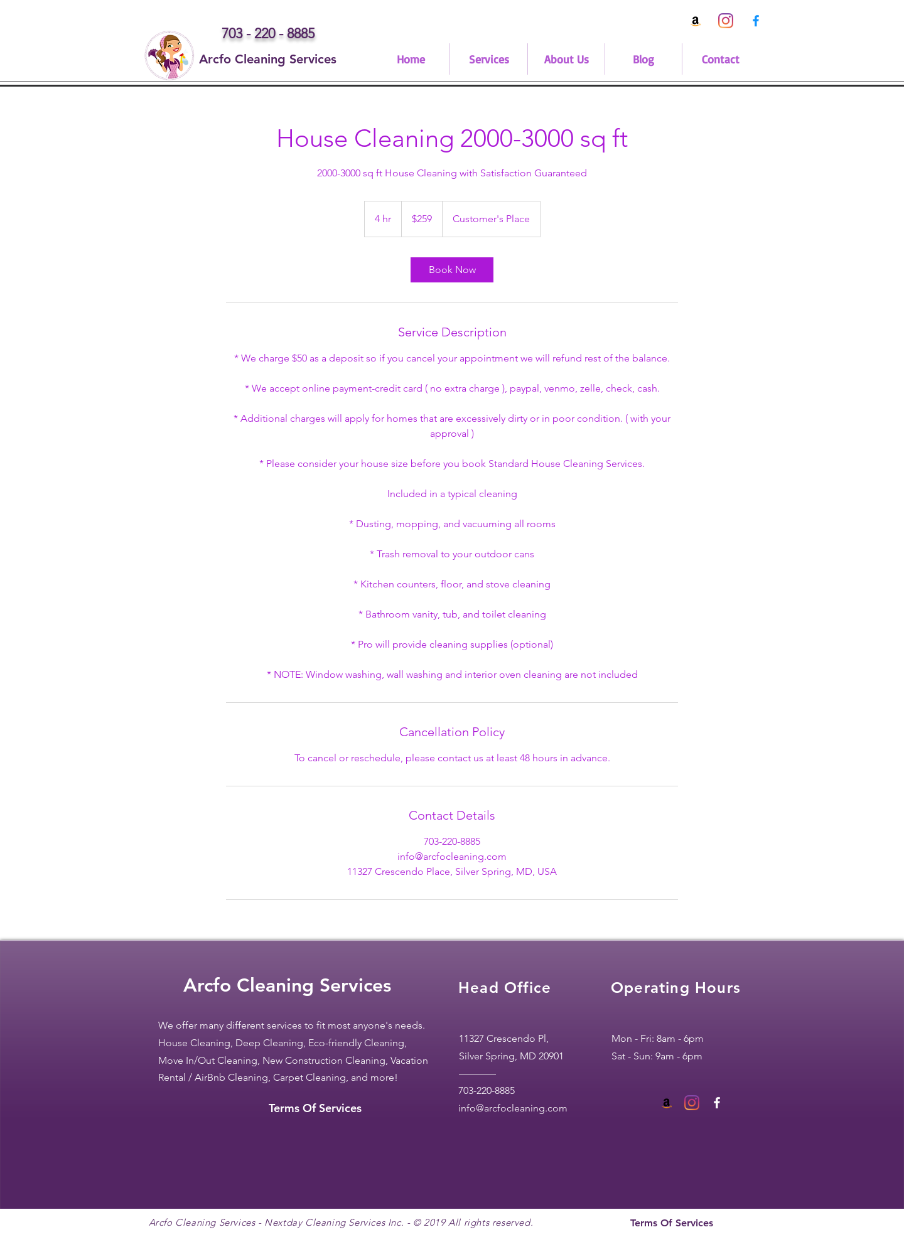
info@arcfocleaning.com (513, 1108)
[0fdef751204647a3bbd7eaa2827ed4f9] (755, 20)
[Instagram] (725, 20)
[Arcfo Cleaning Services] (267, 59)
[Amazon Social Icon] (666, 1102)
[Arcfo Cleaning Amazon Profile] (695, 20)
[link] (452, 269)
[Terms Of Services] (315, 1108)
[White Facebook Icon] (716, 1102)
